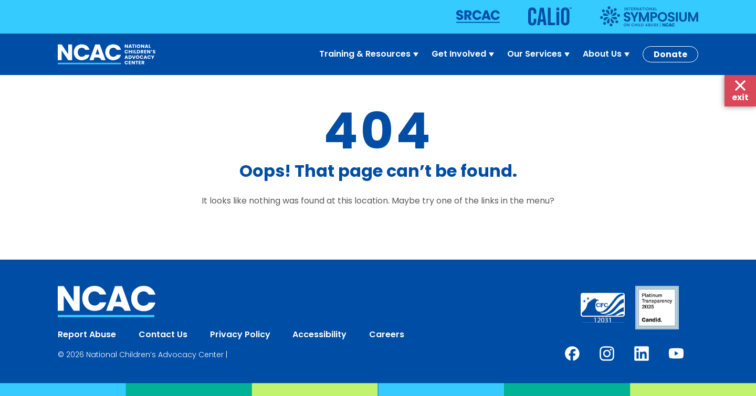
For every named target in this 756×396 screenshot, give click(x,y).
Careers (386, 334)
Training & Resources (370, 54)
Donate (670, 54)
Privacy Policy (240, 334)
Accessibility (319, 334)
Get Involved (464, 54)
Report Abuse (87, 334)
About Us (607, 54)
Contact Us (163, 334)
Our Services (539, 54)
